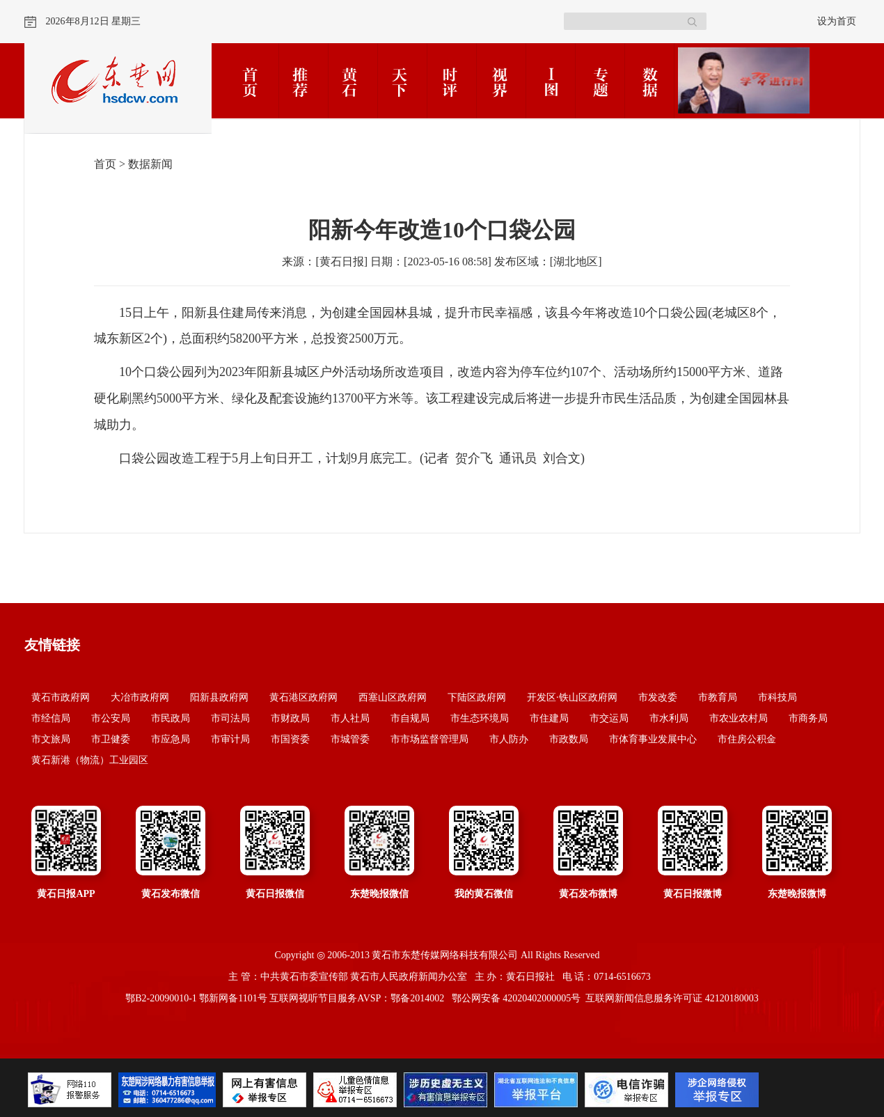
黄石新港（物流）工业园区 (89, 760)
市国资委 (290, 739)
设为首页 (836, 21)
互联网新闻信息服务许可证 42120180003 (672, 998)
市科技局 (777, 697)
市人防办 (508, 739)
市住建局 (549, 718)
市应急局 (170, 739)
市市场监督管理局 (429, 739)
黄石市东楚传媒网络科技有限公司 (445, 955)
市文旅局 (50, 739)
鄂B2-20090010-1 (161, 998)
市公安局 (110, 718)
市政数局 (568, 739)
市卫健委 (110, 739)
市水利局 (668, 718)
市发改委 (657, 697)
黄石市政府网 (60, 697)
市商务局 (808, 718)
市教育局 (717, 697)
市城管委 (350, 739)
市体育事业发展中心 (653, 739)
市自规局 (409, 718)
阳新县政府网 (219, 697)
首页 (105, 164)
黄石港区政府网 (303, 697)
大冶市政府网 (140, 697)
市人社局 (350, 718)
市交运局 (609, 718)
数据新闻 (150, 164)
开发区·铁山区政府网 (572, 697)
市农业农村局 (738, 718)
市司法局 (230, 718)
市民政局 (170, 718)
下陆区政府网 (477, 697)
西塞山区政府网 (392, 697)
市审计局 (230, 739)
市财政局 (290, 718)
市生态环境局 (479, 718)
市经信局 (50, 718)
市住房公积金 (747, 739)
